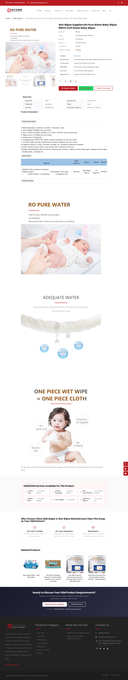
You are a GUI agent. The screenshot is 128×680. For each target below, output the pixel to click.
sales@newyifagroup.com (73, 609)
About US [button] (59, 11)
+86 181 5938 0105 (59, 609)
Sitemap (105, 675)
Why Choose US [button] (83, 11)
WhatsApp (86, 88)
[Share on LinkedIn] (76, 81)
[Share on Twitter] (70, 81)
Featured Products (43, 650)
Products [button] (48, 11)
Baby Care (40, 633)
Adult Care (40, 636)
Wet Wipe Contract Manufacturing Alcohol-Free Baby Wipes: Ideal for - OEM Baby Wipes (75, 568)
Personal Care (41, 640)
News (104, 11)
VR (110, 11)
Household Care (42, 643)
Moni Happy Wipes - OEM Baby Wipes (31, 566)
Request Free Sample (103, 88)
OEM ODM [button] (70, 11)
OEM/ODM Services (77, 604)
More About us (12, 665)
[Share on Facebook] (65, 81)
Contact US (96, 11)
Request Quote (68, 88)
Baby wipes (17, 18)
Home (39, 10)
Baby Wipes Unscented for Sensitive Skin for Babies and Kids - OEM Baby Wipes (97, 567)
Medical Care (41, 647)
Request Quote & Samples (54, 604)
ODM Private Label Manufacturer (78, 633)
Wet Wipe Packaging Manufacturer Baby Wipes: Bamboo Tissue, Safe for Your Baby (53, 568)
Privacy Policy (115, 675)
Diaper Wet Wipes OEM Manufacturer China (75, 637)
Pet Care (40, 653)
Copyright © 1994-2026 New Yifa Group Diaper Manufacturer (27, 676)
